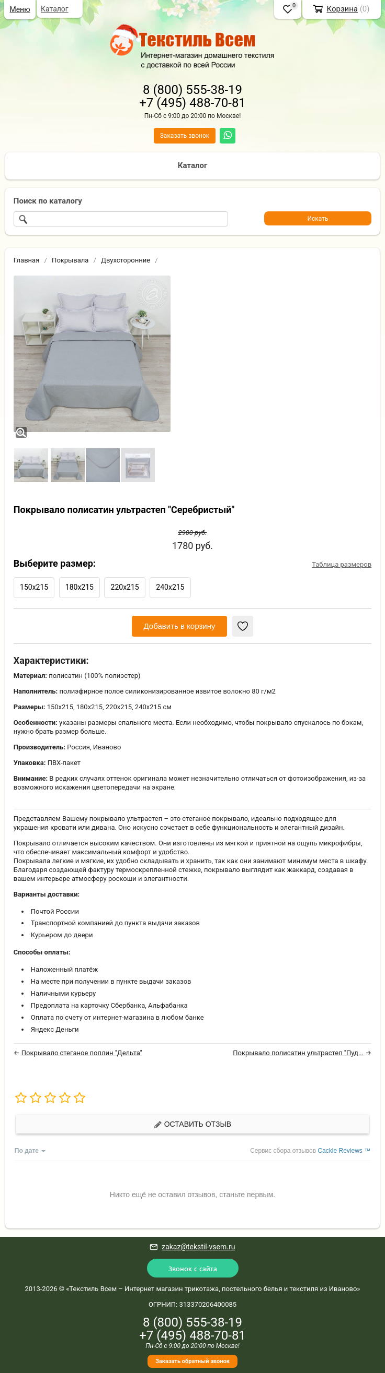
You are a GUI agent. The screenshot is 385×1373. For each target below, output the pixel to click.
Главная (26, 260)
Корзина (342, 9)
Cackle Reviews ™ (344, 1150)
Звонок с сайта (192, 1268)
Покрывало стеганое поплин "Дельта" (81, 1053)
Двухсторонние (125, 260)
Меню (19, 9)
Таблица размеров (341, 564)
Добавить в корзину (180, 626)
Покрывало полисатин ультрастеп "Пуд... (298, 1053)
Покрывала (70, 260)
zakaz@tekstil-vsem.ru (198, 1247)
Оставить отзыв (192, 1124)
